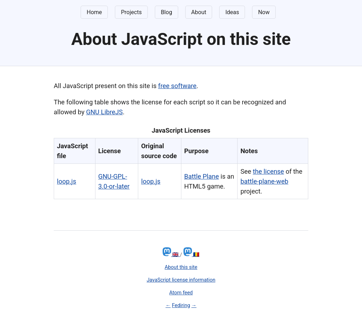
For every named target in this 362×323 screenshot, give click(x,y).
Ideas (232, 12)
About (198, 12)
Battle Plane (201, 176)
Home (94, 12)
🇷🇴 (191, 255)
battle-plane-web (264, 181)
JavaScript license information (181, 280)
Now (264, 12)
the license (268, 171)
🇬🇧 (171, 255)
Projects (131, 12)
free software (177, 86)
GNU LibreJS (104, 112)
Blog (166, 12)
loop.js (66, 181)
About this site (181, 267)
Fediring (181, 305)
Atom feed (181, 293)
